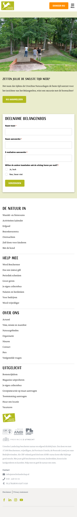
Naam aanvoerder (13, 139)
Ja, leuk (12, 169)
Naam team (10, 126)
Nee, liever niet (16, 174)
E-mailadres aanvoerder (16, 152)
